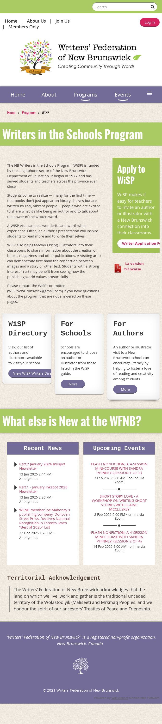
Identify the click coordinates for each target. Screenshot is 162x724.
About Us (36, 21)
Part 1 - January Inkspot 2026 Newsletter (43, 489)
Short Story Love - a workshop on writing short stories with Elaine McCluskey (119, 502)
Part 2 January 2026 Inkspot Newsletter (42, 466)
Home (11, 21)
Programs (28, 112)
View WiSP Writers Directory (36, 373)
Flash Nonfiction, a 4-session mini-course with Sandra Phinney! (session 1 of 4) (119, 468)
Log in (150, 22)
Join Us (63, 21)
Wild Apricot (120, 698)
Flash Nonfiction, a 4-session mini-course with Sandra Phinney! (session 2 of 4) (119, 536)
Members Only (23, 27)
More (73, 384)
